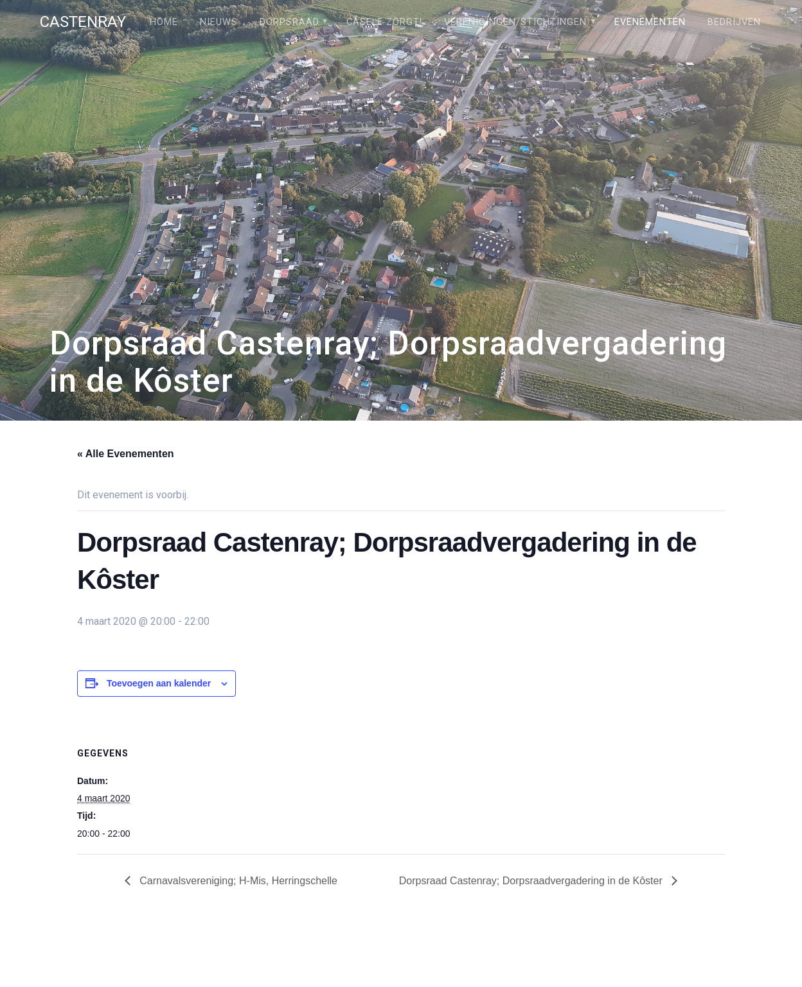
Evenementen (650, 22)
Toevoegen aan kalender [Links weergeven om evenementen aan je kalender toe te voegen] (159, 683)
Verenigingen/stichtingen (515, 22)
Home (164, 22)
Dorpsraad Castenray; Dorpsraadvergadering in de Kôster (532, 880)
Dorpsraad (289, 22)
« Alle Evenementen (125, 453)
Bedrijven (734, 22)
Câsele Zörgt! (384, 22)
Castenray (83, 22)
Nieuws (219, 22)
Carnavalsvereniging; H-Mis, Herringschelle (237, 880)
